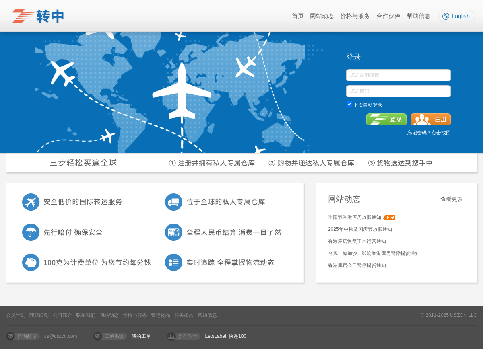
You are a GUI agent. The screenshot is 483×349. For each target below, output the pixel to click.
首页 (298, 15)
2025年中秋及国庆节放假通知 (360, 229)
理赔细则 (39, 315)
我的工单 (141, 336)
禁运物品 (160, 315)
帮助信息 (419, 15)
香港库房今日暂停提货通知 (357, 265)
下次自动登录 (367, 105)
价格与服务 (355, 15)
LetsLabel (215, 336)
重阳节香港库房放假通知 (354, 217)
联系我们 (85, 315)
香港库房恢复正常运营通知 (357, 241)
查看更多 (451, 199)
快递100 (237, 336)
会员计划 (15, 315)
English (457, 16)
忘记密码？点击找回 (429, 132)
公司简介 (62, 315)
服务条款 (184, 315)
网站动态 (322, 15)
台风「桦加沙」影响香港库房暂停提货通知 (374, 253)
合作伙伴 (388, 15)
